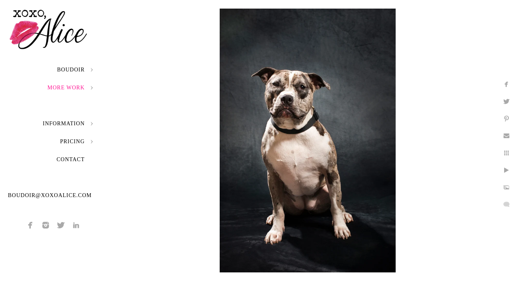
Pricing (72, 141)
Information (64, 123)
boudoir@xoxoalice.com (50, 195)
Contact (71, 159)
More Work (66, 88)
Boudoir (71, 70)
